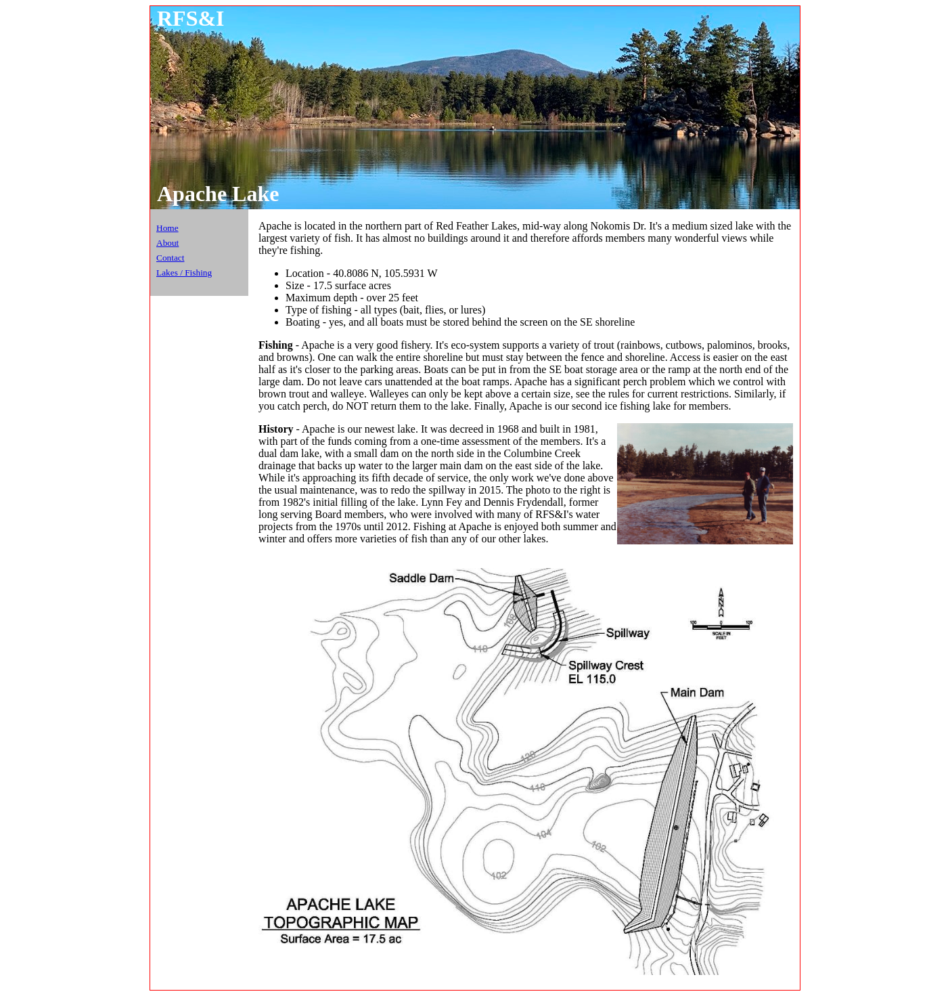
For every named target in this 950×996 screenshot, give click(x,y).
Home (167, 228)
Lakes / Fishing (184, 272)
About (167, 243)
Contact (170, 258)
